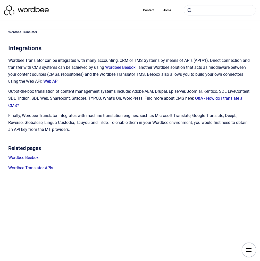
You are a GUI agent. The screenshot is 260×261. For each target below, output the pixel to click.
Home (167, 10)
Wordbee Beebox (120, 67)
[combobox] (220, 10)
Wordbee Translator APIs (30, 167)
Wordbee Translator (22, 32)
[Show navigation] (249, 250)
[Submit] (190, 10)
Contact (148, 10)
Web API (50, 81)
